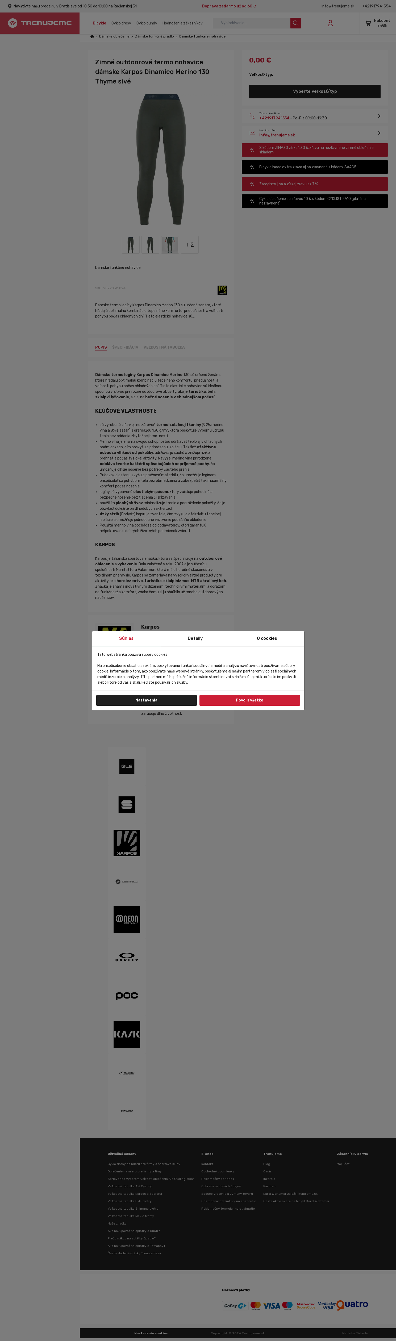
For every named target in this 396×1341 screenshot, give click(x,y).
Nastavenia (146, 700)
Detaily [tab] (195, 638)
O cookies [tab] (267, 638)
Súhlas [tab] (126, 638)
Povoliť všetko (249, 700)
